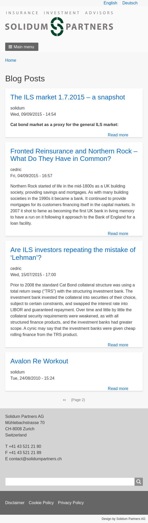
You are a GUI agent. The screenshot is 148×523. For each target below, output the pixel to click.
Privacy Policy (71, 503)
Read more (118, 135)
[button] (21, 47)
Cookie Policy (41, 503)
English (110, 3)
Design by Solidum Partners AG (123, 519)
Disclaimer (15, 503)
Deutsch (130, 3)
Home (10, 60)
